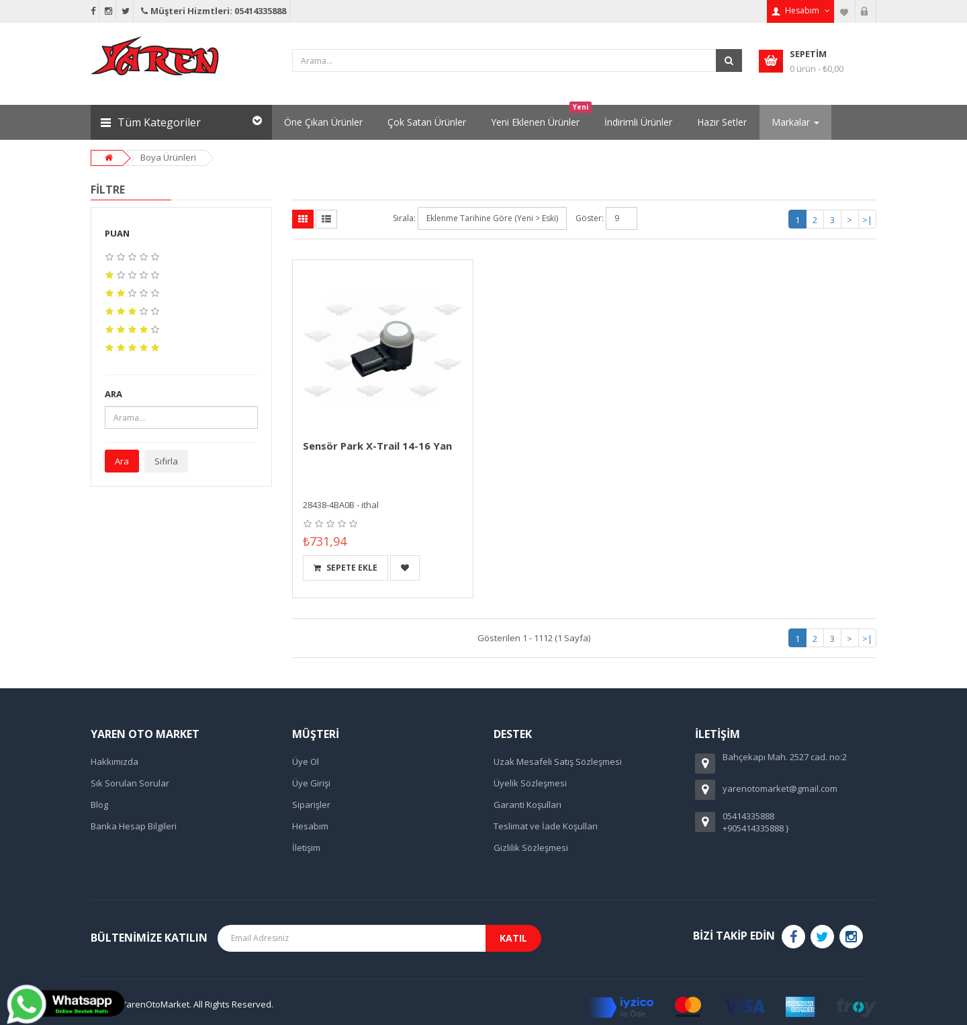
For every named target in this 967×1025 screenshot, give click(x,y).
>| (867, 220)
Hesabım (310, 826)
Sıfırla (166, 461)
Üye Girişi (311, 783)
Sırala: (404, 218)
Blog (99, 804)
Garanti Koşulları (527, 804)
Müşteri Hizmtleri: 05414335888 (212, 11)
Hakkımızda (114, 761)
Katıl (513, 938)
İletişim (306, 848)
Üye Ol (305, 761)
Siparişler (311, 804)
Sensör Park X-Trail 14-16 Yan (377, 445)
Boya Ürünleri (168, 157)
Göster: (589, 218)
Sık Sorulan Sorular (130, 783)
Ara (122, 461)
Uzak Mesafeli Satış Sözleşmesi (558, 761)
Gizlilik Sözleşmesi (531, 848)
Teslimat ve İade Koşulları (546, 826)
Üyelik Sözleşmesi (530, 783)
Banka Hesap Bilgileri (134, 826)
